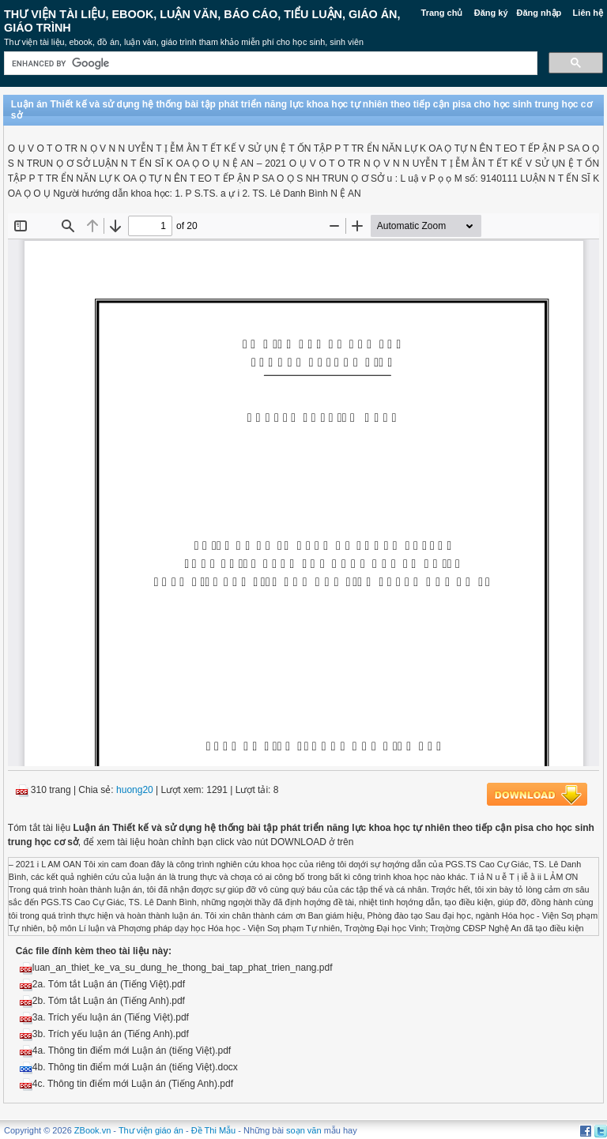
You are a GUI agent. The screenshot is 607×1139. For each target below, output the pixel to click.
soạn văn (304, 1130)
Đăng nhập (539, 12)
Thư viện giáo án (151, 1130)
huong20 (134, 789)
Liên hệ (588, 12)
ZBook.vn (92, 1130)
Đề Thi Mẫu (213, 1130)
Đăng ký (491, 12)
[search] (269, 63)
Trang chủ (442, 12)
